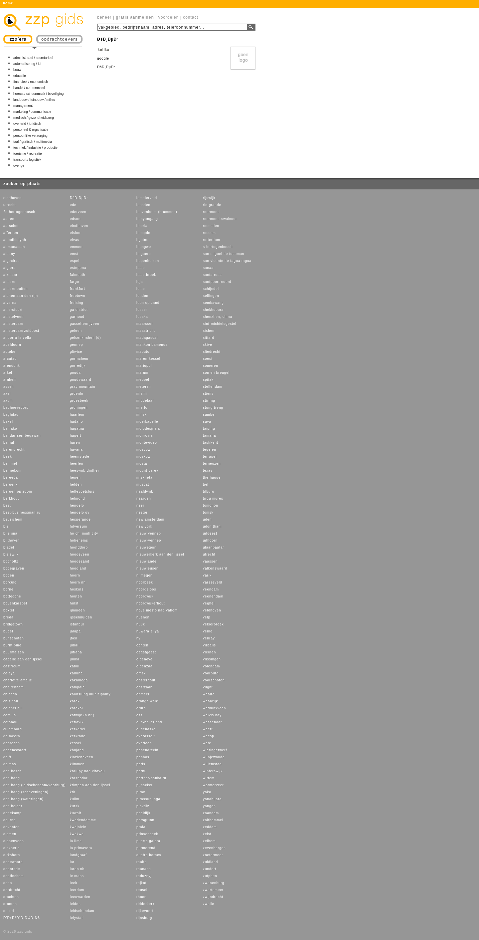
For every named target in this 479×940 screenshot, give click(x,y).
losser (141, 310)
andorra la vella (17, 338)
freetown (77, 296)
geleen (76, 331)
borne (8, 589)
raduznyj (144, 876)
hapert (75, 435)
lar (72, 862)
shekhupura (213, 310)
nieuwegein (146, 547)
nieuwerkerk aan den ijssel (160, 554)
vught (208, 687)
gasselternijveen (84, 324)
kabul (75, 666)
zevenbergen (214, 848)
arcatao (10, 358)
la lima (76, 841)
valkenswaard (215, 568)
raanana (143, 869)
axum (8, 400)
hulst (74, 603)
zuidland (210, 862)
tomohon (210, 505)
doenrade (11, 869)
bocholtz (10, 561)
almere (9, 282)
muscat (142, 484)
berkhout (11, 498)
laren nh (77, 869)
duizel (8, 911)
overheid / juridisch (27, 123)
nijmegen (144, 575)
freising (76, 303)
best (7, 505)
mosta (141, 463)
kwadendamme (83, 820)
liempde (143, 233)
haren (75, 442)
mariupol (144, 365)
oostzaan (144, 687)
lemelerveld (146, 198)
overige (18, 165)
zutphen (210, 876)
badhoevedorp (16, 407)
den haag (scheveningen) (26, 792)
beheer (104, 17)
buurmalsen (13, 652)
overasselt (145, 736)
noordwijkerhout (150, 603)
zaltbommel (213, 820)
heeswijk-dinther (84, 470)
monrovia (144, 435)
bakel (8, 421)
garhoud (77, 317)
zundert (209, 869)
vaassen (210, 561)
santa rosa (212, 275)
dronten (10, 904)
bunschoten (13, 638)
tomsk (208, 512)
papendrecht (147, 750)
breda (8, 617)
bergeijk (10, 484)
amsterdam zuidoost (21, 331)
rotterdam (211, 240)
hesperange (80, 519)
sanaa (208, 268)
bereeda (10, 477)
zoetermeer (213, 855)
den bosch (12, 771)
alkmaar (10, 275)
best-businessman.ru (22, 512)
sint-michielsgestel (220, 324)
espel (75, 261)
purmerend (145, 848)
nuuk (140, 624)
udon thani (212, 526)
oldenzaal (145, 666)
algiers (9, 268)
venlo (208, 631)
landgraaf (78, 855)
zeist (207, 834)
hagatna (77, 428)
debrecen (11, 743)
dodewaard (13, 862)
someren (210, 365)
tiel (206, 484)
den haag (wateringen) (23, 799)
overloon (144, 743)
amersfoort (13, 310)
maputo (142, 351)
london (142, 296)
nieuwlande (146, 561)
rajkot (141, 883)
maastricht (145, 331)
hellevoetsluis (82, 491)
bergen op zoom (17, 491)
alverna (10, 303)
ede (73, 205)
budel (8, 631)
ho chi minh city (84, 533)
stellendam (212, 386)
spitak (208, 379)
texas (208, 470)
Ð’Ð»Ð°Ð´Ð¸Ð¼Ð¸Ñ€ (21, 918)
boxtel (8, 610)
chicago (10, 694)
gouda (75, 372)
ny (138, 638)
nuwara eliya (147, 631)
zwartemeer (213, 890)
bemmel (10, 463)
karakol (76, 708)
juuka (75, 659)
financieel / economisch (30, 82)
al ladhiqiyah (14, 240)
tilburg (208, 491)
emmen (76, 247)
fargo (74, 282)
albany (9, 254)
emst (74, 254)
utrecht (9, 205)
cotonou (10, 722)
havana (76, 449)
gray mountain (82, 386)
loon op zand (147, 303)
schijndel (211, 289)
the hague (212, 477)
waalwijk (210, 701)
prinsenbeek (147, 834)
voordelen (168, 17)
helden (76, 484)
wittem (209, 778)
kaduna (76, 673)
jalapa (75, 631)
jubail (75, 645)
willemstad (212, 764)
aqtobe (9, 351)
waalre (209, 694)
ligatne (142, 240)
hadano (76, 421)
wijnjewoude (214, 757)
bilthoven (11, 540)
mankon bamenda (152, 345)
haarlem (77, 414)
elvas (74, 240)
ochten (142, 645)
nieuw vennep (148, 533)
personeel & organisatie (30, 129)
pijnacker (144, 785)
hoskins (76, 589)
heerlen (76, 463)
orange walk (147, 701)
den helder (12, 806)
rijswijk (209, 198)
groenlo (76, 393)
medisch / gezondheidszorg (33, 117)
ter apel (210, 456)
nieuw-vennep (148, 540)
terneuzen (212, 463)
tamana (209, 435)
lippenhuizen (147, 261)
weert (208, 729)
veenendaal (213, 596)
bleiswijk (11, 554)
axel (7, 393)
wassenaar (212, 722)
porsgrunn (145, 820)
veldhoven (212, 610)
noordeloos (146, 589)
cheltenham (13, 687)
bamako (10, 428)
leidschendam (82, 911)
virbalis (209, 645)
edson (75, 219)
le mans (77, 876)
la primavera (81, 848)
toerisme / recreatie (27, 153)
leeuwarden (80, 897)
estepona (78, 268)
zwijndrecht (213, 897)
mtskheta (144, 477)
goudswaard (80, 379)
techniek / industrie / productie (35, 147)
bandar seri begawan (22, 435)
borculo (10, 582)
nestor (142, 512)
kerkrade (77, 736)
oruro (141, 708)
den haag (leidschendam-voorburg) (34, 785)
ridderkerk (145, 904)
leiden (75, 904)
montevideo (146, 442)
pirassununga (148, 799)
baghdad (11, 414)
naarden (143, 498)
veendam (211, 589)
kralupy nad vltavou (87, 771)
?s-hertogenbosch (19, 212)
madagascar (147, 338)
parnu (141, 771)
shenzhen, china (217, 317)
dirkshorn (11, 855)
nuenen (142, 617)
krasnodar (78, 778)
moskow (143, 456)
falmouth (77, 275)
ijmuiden (77, 610)
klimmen (77, 764)
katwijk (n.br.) (82, 715)
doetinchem (13, 876)
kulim (74, 799)
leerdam (77, 890)
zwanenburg (213, 883)
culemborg (12, 729)
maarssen (145, 324)
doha (7, 883)
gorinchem (79, 358)
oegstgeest (146, 652)
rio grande (212, 205)
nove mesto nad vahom (157, 610)
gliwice (76, 351)
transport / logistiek (27, 159)
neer (140, 505)
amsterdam (13, 324)
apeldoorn (12, 345)
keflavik (76, 722)
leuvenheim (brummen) (156, 212)
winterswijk (213, 771)
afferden (10, 233)
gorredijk (77, 365)
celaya (9, 673)
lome (140, 289)
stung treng (213, 407)
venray (209, 638)
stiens (208, 393)
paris (140, 764)
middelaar (145, 400)
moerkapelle (147, 421)
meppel (142, 379)
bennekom (12, 470)
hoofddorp (79, 547)
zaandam (211, 813)
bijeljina (10, 533)
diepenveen (13, 841)
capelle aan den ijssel (23, 659)
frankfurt (77, 289)
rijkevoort (144, 911)
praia (140, 827)
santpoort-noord (217, 282)
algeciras (11, 261)
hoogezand (79, 561)
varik (207, 575)
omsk (141, 673)
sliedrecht (212, 351)
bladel (8, 547)
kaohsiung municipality (90, 694)
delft (7, 757)
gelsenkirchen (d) (85, 338)
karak (75, 701)
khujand (77, 750)
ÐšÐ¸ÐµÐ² (79, 198)
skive (207, 345)
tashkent (210, 442)
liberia (142, 226)
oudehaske (146, 729)
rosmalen (211, 226)
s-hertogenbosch (218, 247)
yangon (209, 806)
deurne (9, 820)
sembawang (213, 303)
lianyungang (147, 219)
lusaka (142, 317)
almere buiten (15, 289)
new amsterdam (150, 519)
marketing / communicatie (32, 112)
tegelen (209, 449)
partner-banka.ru (151, 778)
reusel (141, 890)
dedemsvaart (14, 750)
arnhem (10, 379)
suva (207, 421)
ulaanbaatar (213, 547)
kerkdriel (77, 729)
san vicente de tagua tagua (227, 261)
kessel (75, 743)
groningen (78, 407)
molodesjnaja (148, 428)
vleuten (209, 652)
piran (140, 792)
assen (8, 386)
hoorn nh (77, 582)
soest (208, 358)
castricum (12, 666)
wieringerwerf (215, 750)
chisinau (10, 701)
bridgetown (13, 624)
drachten (11, 897)
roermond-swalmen (220, 219)
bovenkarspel (15, 603)
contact (190, 17)
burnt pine (12, 645)
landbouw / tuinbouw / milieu (34, 100)
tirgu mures (213, 498)
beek (7, 456)
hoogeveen (79, 554)
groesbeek (79, 400)
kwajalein (78, 827)
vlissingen (212, 659)
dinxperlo (11, 848)
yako (207, 792)
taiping (209, 428)
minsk (141, 414)
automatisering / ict (27, 64)
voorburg (211, 673)
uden (207, 519)
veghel (209, 603)
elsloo (75, 233)
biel (6, 526)
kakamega (79, 680)
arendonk (11, 365)
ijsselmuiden (81, 617)
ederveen (78, 212)
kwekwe (77, 834)
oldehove (144, 659)
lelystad (77, 918)
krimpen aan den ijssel (90, 785)
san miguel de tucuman (223, 254)
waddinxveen (214, 708)
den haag (11, 778)
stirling (209, 400)
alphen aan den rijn (20, 296)
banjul (8, 442)
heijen (75, 477)
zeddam (210, 827)
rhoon (141, 897)
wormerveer (213, 785)
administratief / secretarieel (33, 58)
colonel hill (13, 708)
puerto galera (148, 841)
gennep (76, 345)
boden (8, 575)
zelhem (209, 841)
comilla (9, 715)
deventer (11, 827)
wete (207, 743)
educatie (19, 76)
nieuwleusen (147, 568)
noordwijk (144, 596)
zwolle (208, 904)
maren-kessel (148, 358)
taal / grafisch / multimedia (32, 141)
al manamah (14, 247)
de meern (11, 736)
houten (76, 596)
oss (139, 715)
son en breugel (216, 372)
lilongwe (143, 247)
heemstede (79, 456)
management (23, 106)
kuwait (75, 813)
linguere (143, 254)
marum (142, 372)
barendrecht (14, 449)
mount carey (147, 470)
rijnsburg (144, 918)
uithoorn (210, 540)
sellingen (211, 296)
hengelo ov (79, 512)
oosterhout (145, 680)
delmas (9, 764)
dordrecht (11, 890)
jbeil (74, 638)
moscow (143, 449)
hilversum (78, 526)
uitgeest (210, 533)
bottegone (12, 596)
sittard (208, 338)
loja (139, 282)
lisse (140, 268)
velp (206, 617)
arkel (7, 372)
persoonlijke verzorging (30, 135)
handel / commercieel (29, 88)
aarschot (11, 226)
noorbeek (144, 582)
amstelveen (13, 317)
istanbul (77, 624)
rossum (209, 233)
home (8, 3)
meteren (143, 386)
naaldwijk (144, 491)
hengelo (77, 505)
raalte (141, 862)
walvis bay (212, 715)
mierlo (141, 407)
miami (141, 393)
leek (73, 883)
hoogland (78, 568)
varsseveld (212, 582)
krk (72, 792)
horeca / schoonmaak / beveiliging (38, 94)
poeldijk (143, 813)
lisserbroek (146, 275)
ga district (79, 310)
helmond (77, 498)
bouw (17, 70)
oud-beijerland (149, 722)
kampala (77, 687)
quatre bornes (148, 855)
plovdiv (142, 806)
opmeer (143, 694)
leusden (143, 205)
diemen (9, 834)
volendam (211, 666)
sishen (209, 331)
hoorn (75, 575)
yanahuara (212, 799)
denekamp (12, 813)
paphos (142, 757)
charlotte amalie (17, 680)
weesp (208, 736)
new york (144, 526)
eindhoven (12, 198)
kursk (75, 806)
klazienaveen (81, 757)
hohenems (79, 540)
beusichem (12, 519)
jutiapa (76, 652)
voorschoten (214, 680)
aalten (8, 219)
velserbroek (213, 624)
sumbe (209, 414)
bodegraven (13, 568)
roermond (211, 212)
